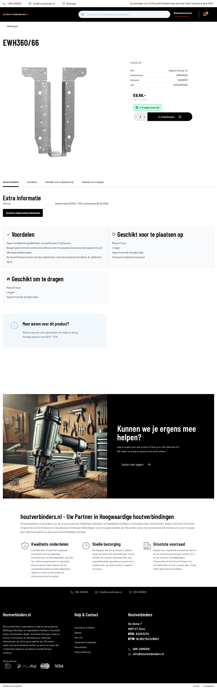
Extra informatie (11, 182)
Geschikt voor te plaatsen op (59, 182)
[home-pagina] (4, 26)
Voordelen (32, 182)
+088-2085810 (14, 4)
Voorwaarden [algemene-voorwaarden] (208, 686)
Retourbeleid (81, 647)
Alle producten (10, 661)
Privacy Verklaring (83, 652)
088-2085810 (81, 592)
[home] (16, 14)
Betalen (78, 632)
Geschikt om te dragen (93, 182)
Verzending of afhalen (85, 627)
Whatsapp (71, 4)
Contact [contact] (196, 686)
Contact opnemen (181, 16)
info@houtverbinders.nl (44, 4)
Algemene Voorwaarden (85, 642)
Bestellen (79, 622)
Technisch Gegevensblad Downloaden (23, 212)
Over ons (79, 637)
